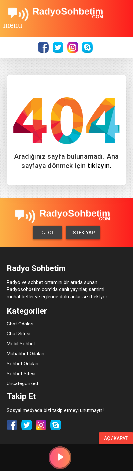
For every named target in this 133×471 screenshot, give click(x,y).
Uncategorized (22, 383)
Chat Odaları (20, 324)
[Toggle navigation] (13, 24)
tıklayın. (100, 166)
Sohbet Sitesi (21, 374)
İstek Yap (83, 233)
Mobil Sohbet (21, 344)
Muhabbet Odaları (25, 354)
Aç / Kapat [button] (116, 438)
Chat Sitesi (18, 334)
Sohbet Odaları (22, 364)
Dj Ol (47, 233)
